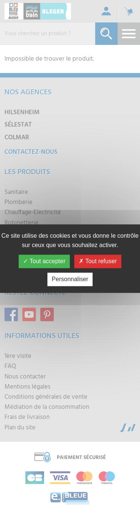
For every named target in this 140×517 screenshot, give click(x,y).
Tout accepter (44, 261)
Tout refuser (98, 261)
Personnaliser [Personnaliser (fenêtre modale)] (70, 279)
